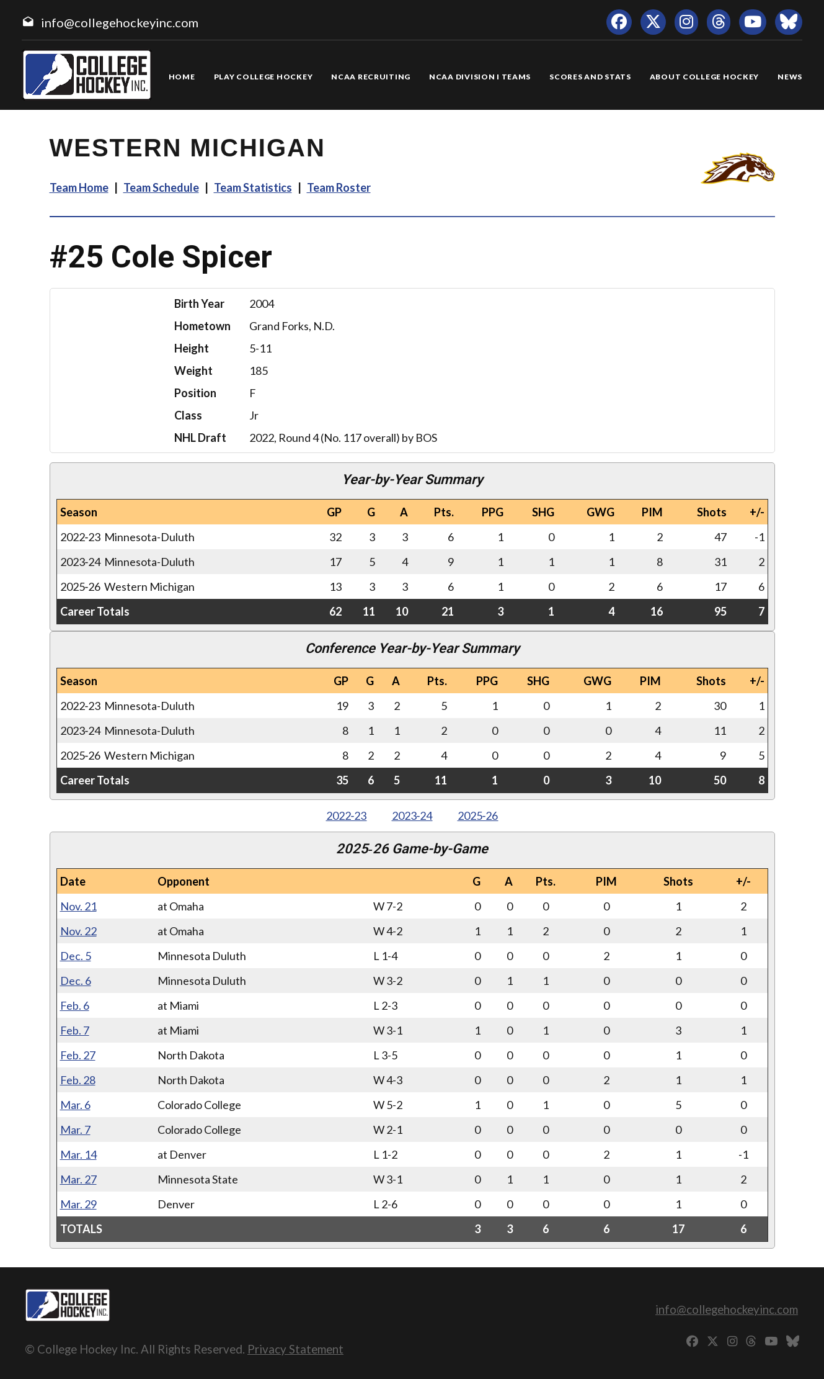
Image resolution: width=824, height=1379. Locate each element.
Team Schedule (161, 187)
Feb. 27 (77, 1055)
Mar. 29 (78, 1204)
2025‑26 (478, 815)
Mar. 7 (75, 1129)
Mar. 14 (78, 1154)
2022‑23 (346, 815)
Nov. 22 (78, 931)
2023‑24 (412, 815)
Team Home (79, 187)
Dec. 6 (75, 980)
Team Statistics (253, 187)
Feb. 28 (77, 1080)
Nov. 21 (78, 906)
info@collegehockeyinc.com (119, 22)
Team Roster (339, 187)
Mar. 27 (78, 1179)
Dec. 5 (75, 956)
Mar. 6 (75, 1105)
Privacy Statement (295, 1349)
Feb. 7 (74, 1030)
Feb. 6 (74, 1005)
